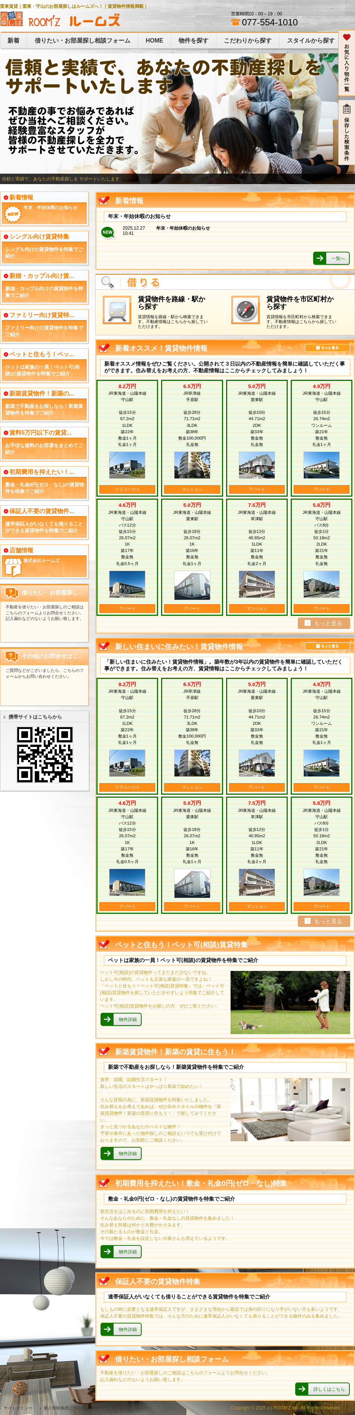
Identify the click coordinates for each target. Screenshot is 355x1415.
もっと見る (327, 348)
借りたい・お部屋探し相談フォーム (82, 40)
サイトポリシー (18, 1408)
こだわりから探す (248, 40)
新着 (13, 40)
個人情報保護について (64, 1408)
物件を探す (194, 40)
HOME (154, 40)
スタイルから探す (311, 40)
